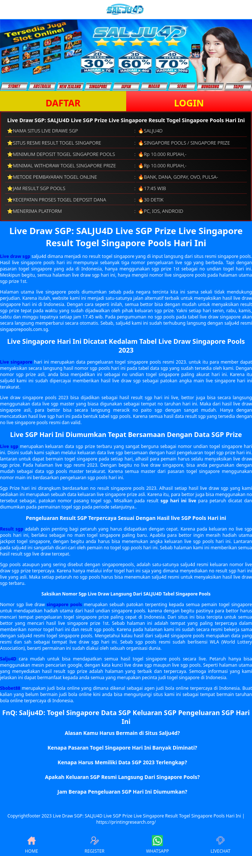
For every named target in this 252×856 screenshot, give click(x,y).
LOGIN (189, 102)
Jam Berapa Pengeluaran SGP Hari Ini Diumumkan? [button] (122, 791)
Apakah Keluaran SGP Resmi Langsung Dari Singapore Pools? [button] (122, 776)
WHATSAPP (157, 844)
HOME (31, 844)
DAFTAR (62, 102)
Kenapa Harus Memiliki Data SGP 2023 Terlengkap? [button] (122, 762)
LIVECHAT (220, 844)
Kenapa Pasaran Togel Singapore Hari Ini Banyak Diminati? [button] (122, 747)
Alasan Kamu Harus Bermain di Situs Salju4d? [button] (122, 732)
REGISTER (94, 844)
